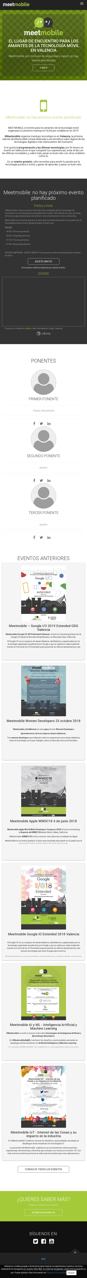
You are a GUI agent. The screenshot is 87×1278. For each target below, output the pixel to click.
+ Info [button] (43, 67)
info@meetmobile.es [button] (43, 1212)
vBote (28, 328)
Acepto (71, 1273)
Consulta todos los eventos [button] (43, 1169)
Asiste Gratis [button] (43, 261)
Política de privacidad (56, 1273)
